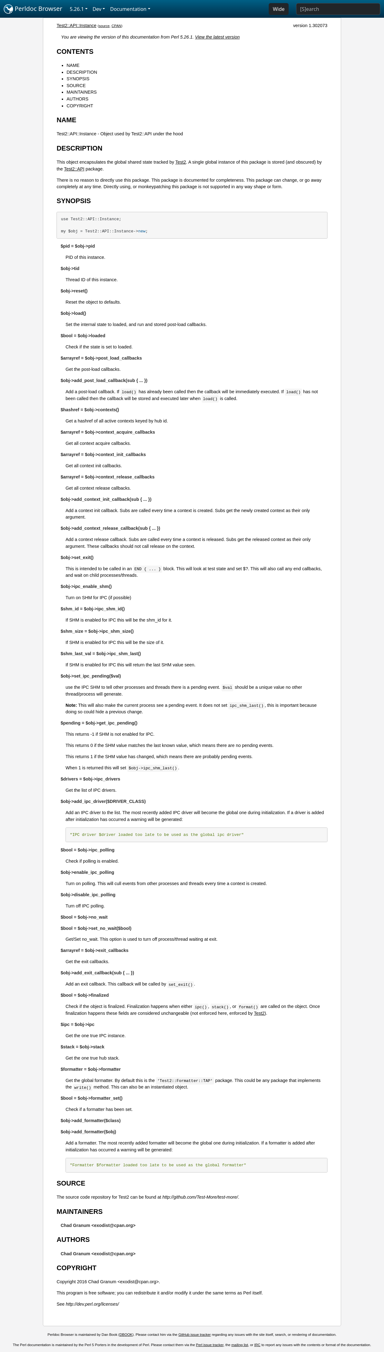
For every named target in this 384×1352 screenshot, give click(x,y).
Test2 (180, 162)
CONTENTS (75, 51)
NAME (73, 65)
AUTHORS (77, 98)
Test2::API (74, 168)
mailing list (239, 1345)
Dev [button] (97, 9)
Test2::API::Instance (76, 25)
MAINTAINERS (81, 92)
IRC (257, 1345)
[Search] (338, 9)
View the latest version (217, 37)
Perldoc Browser (33, 9)
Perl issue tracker (209, 1345)
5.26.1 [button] (77, 9)
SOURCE (76, 85)
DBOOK (126, 1334)
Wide (279, 9)
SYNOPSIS (77, 78)
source (104, 26)
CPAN (116, 26)
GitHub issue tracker (194, 1334)
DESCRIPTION (81, 72)
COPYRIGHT (79, 105)
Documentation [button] (128, 9)
